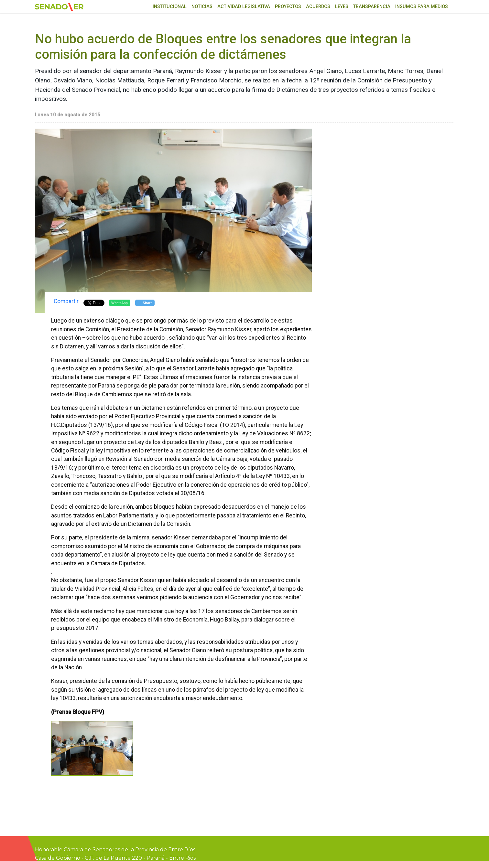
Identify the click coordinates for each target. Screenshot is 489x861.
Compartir (66, 301)
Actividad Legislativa (243, 6)
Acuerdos (318, 6)
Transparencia (371, 6)
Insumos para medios (421, 6)
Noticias (201, 6)
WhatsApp (119, 303)
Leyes (341, 6)
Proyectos (288, 6)
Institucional (170, 6)
